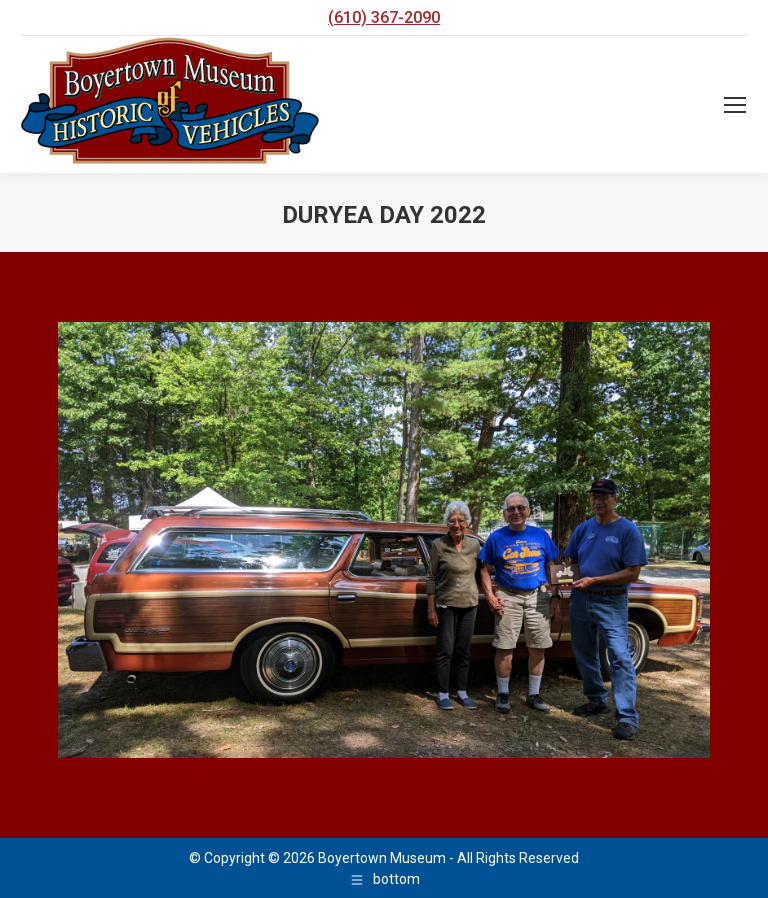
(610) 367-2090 (384, 17)
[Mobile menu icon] (735, 105)
